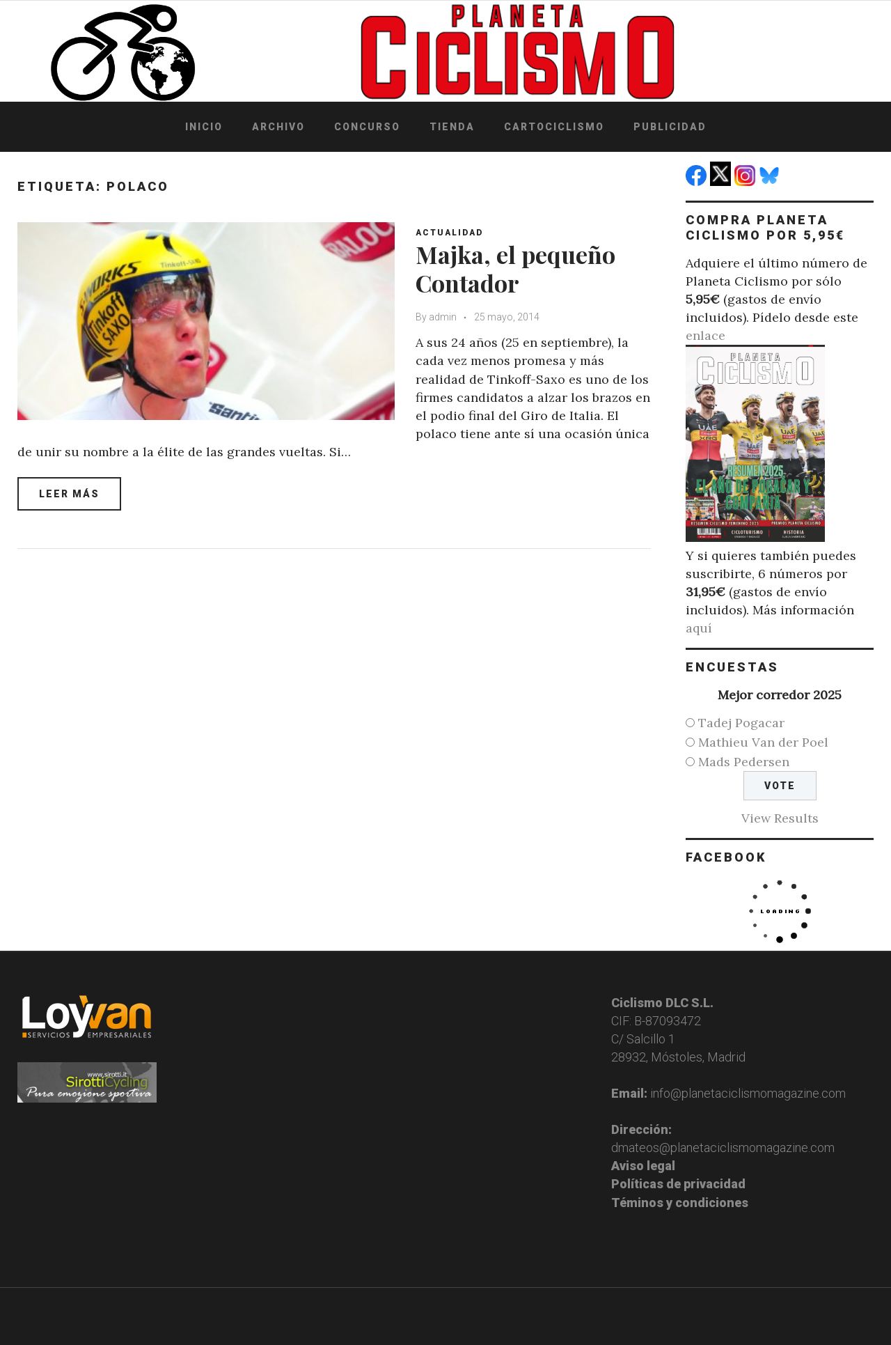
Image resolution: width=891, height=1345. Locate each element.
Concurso (367, 126)
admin (443, 316)
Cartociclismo (554, 126)
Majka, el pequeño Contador (515, 268)
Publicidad (670, 126)
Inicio (204, 126)
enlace (705, 335)
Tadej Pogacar (741, 723)
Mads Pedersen (743, 762)
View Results (780, 818)
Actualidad (449, 233)
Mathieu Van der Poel (763, 742)
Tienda (452, 126)
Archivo (278, 126)
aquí (699, 628)
